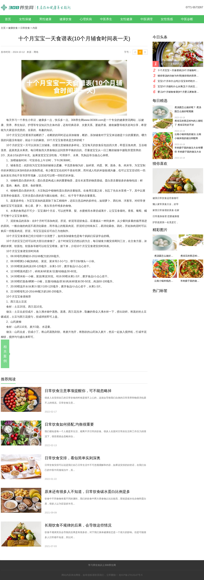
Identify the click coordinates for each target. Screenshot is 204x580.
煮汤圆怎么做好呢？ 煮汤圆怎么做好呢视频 (187, 109)
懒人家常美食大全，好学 (166, 204)
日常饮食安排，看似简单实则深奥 (72, 458)
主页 (3, 28)
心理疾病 (86, 19)
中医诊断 (187, 19)
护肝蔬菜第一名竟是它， (166, 222)
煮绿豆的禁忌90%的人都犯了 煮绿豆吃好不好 (188, 122)
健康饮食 (66, 19)
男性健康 (45, 19)
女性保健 (25, 19)
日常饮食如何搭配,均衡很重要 (69, 424)
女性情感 (167, 19)
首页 (8, 19)
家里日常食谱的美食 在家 (166, 210)
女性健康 (126, 19)
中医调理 (146, 19)
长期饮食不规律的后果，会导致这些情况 (78, 525)
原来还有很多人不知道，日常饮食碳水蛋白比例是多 (87, 492)
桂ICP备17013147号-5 (130, 575)
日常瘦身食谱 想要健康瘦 (166, 216)
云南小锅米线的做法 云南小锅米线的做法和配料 (187, 136)
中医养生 (106, 19)
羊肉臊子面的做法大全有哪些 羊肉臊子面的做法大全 (188, 149)
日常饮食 (25, 28)
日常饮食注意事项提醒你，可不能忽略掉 (78, 391)
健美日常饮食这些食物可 (166, 198)
